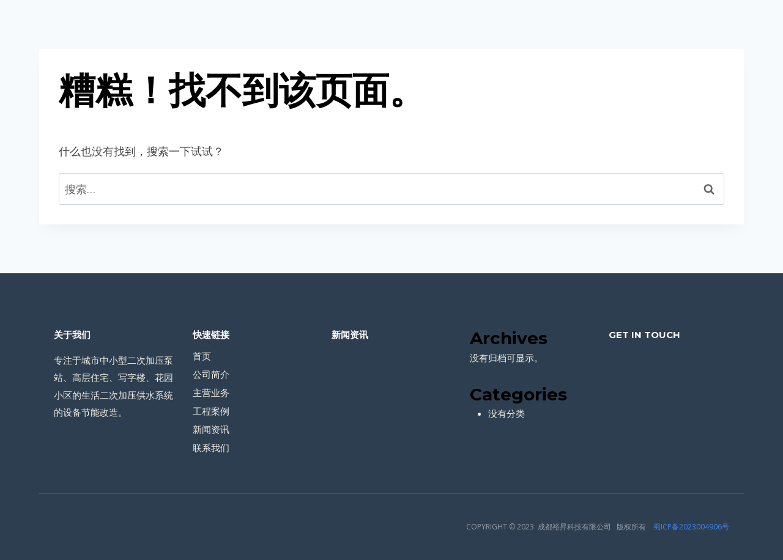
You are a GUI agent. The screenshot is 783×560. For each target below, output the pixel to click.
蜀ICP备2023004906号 (691, 526)
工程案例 (211, 411)
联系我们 (211, 447)
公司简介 (211, 374)
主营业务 (211, 392)
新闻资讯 (211, 429)
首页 (202, 356)
